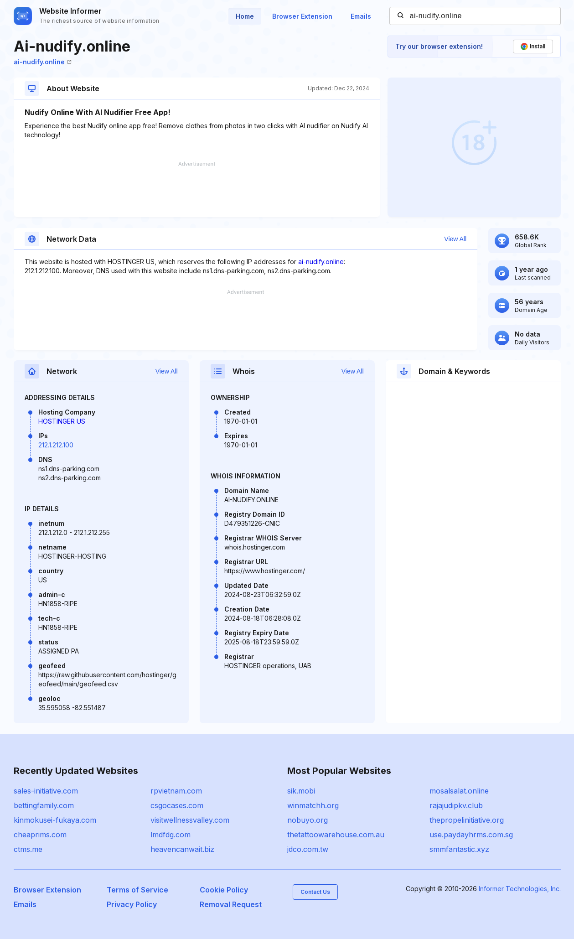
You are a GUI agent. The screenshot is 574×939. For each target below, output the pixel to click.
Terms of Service (137, 889)
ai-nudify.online (43, 62)
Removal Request (231, 904)
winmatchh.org (313, 805)
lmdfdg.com (170, 834)
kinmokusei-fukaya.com (55, 820)
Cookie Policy (224, 889)
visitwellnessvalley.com (189, 820)
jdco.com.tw (307, 849)
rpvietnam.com (176, 790)
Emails (361, 16)
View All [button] (455, 239)
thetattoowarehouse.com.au (335, 834)
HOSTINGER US (61, 421)
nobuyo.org (307, 820)
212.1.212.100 (55, 445)
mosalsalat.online (459, 790)
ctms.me (28, 849)
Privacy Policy (132, 904)
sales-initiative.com (46, 790)
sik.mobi (301, 790)
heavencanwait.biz (182, 849)
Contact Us (315, 891)
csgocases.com (176, 805)
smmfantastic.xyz (459, 849)
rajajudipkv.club (456, 805)
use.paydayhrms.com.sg (471, 834)
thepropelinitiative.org (466, 820)
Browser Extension (302, 16)
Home (245, 16)
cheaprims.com (40, 834)
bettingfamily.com (44, 805)
